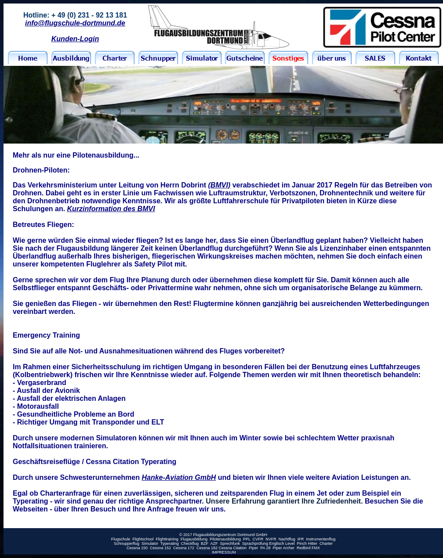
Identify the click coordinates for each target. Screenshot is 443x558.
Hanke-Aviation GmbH (179, 477)
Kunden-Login (75, 39)
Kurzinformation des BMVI (111, 208)
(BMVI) (219, 185)
